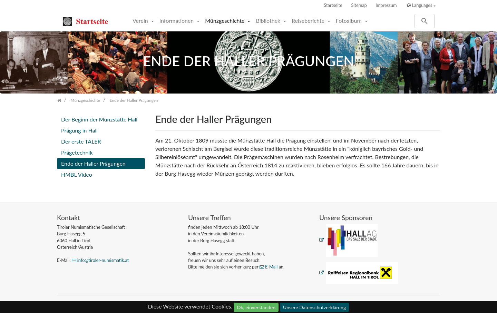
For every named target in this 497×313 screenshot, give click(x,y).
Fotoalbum (349, 20)
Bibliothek (269, 20)
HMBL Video (76, 174)
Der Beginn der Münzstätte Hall (99, 119)
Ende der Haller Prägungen (93, 163)
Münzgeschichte (225, 20)
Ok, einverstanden (256, 307)
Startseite (333, 5)
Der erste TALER (81, 141)
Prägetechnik (76, 152)
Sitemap (359, 5)
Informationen (177, 20)
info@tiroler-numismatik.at (103, 260)
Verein (141, 20)
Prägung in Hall (79, 130)
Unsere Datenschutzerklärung (314, 307)
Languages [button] (419, 5)
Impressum (386, 5)
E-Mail (271, 267)
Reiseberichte (309, 20)
